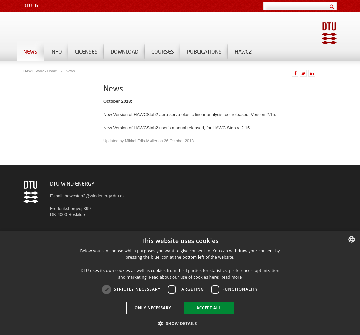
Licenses (86, 51)
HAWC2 (243, 51)
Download (124, 51)
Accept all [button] (208, 308)
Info (56, 51)
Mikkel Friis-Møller (141, 141)
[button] (180, 323)
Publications (204, 51)
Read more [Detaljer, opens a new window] (231, 277)
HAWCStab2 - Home (40, 71)
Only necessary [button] (152, 308)
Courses (162, 51)
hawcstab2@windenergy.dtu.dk (95, 195)
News (30, 51)
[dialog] (180, 283)
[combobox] (351, 239)
